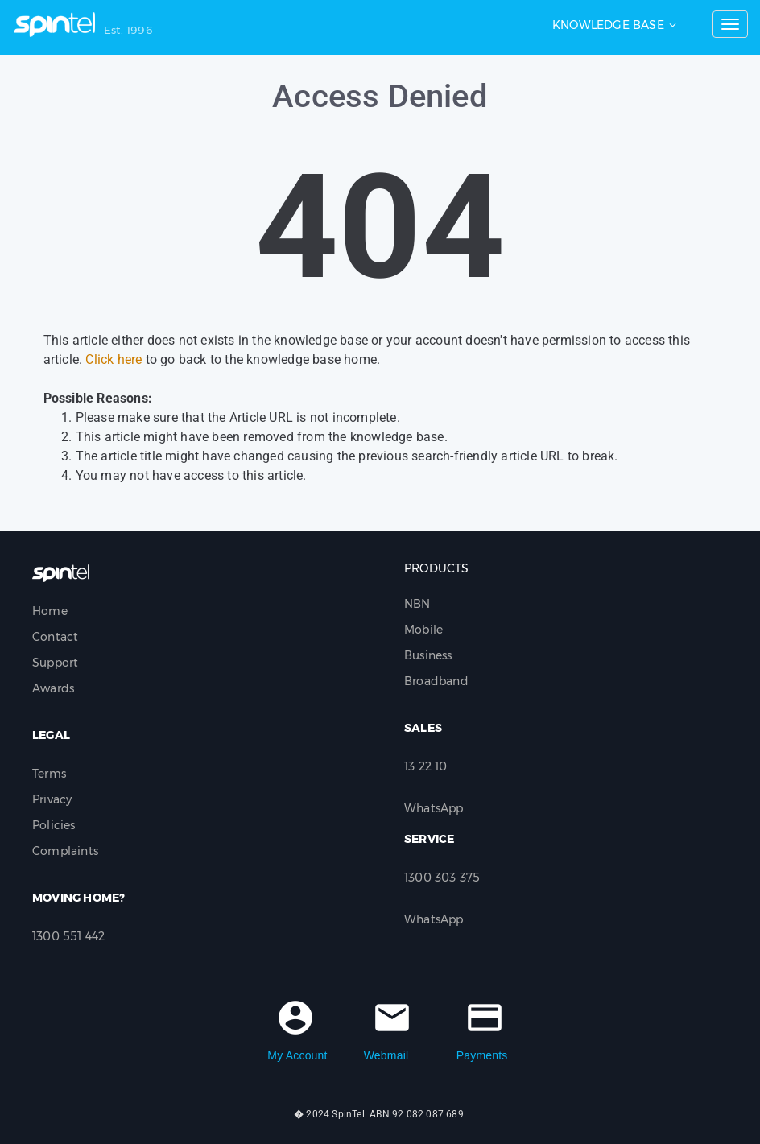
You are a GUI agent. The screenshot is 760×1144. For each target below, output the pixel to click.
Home (50, 611)
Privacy (52, 799)
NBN (417, 604)
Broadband (436, 681)
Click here (113, 359)
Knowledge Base (608, 25)
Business (428, 655)
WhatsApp (434, 808)
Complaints (65, 851)
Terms (49, 773)
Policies (54, 825)
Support (55, 662)
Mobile (423, 629)
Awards (53, 688)
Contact (55, 637)
